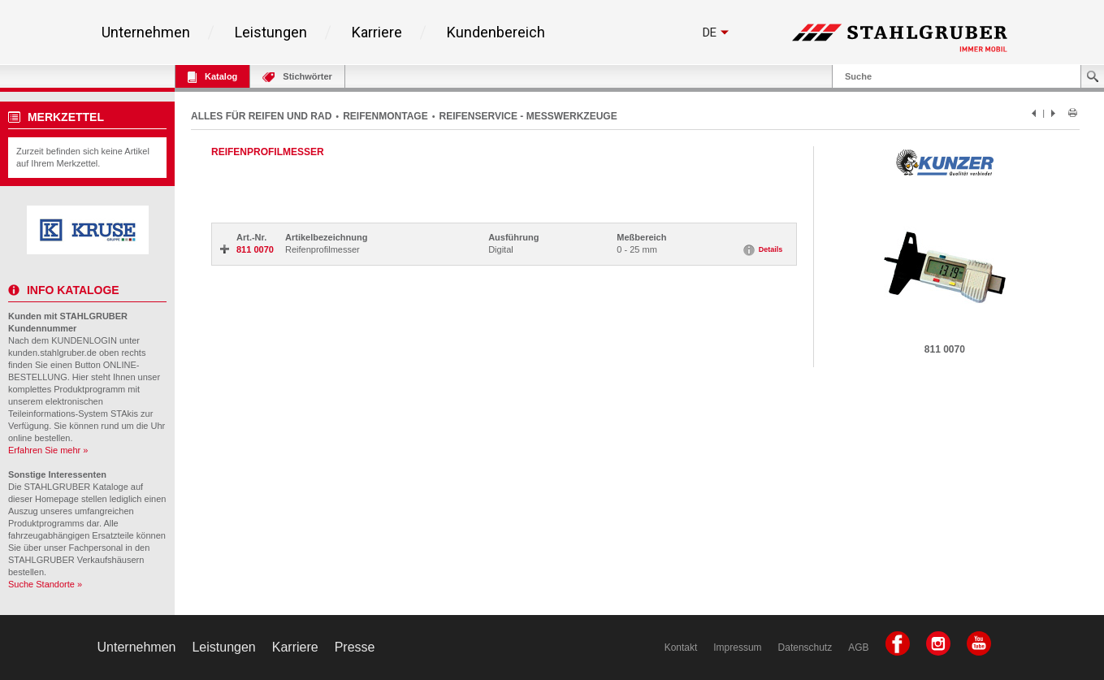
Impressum (737, 647)
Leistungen (271, 32)
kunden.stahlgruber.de (52, 352)
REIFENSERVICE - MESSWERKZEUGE (528, 116)
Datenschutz (805, 647)
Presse (355, 647)
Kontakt (681, 647)
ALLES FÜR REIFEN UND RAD (261, 116)
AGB (858, 647)
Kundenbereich (496, 32)
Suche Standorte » (45, 584)
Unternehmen (146, 32)
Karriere (377, 32)
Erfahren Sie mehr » (48, 450)
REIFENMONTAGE (385, 116)
